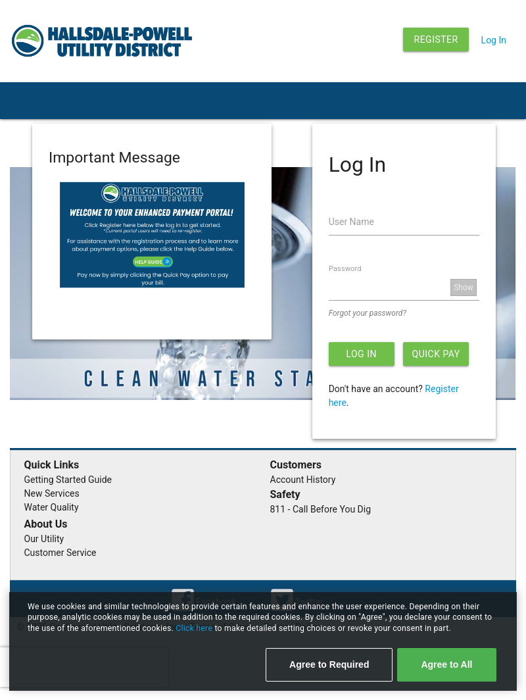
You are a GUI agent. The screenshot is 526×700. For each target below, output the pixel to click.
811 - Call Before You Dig (320, 509)
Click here (195, 628)
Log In (493, 40)
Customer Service (60, 552)
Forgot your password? (367, 313)
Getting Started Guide (68, 479)
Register (436, 39)
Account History (303, 479)
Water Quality (51, 507)
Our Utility (44, 539)
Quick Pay (436, 354)
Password (345, 268)
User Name (351, 221)
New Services (52, 493)
